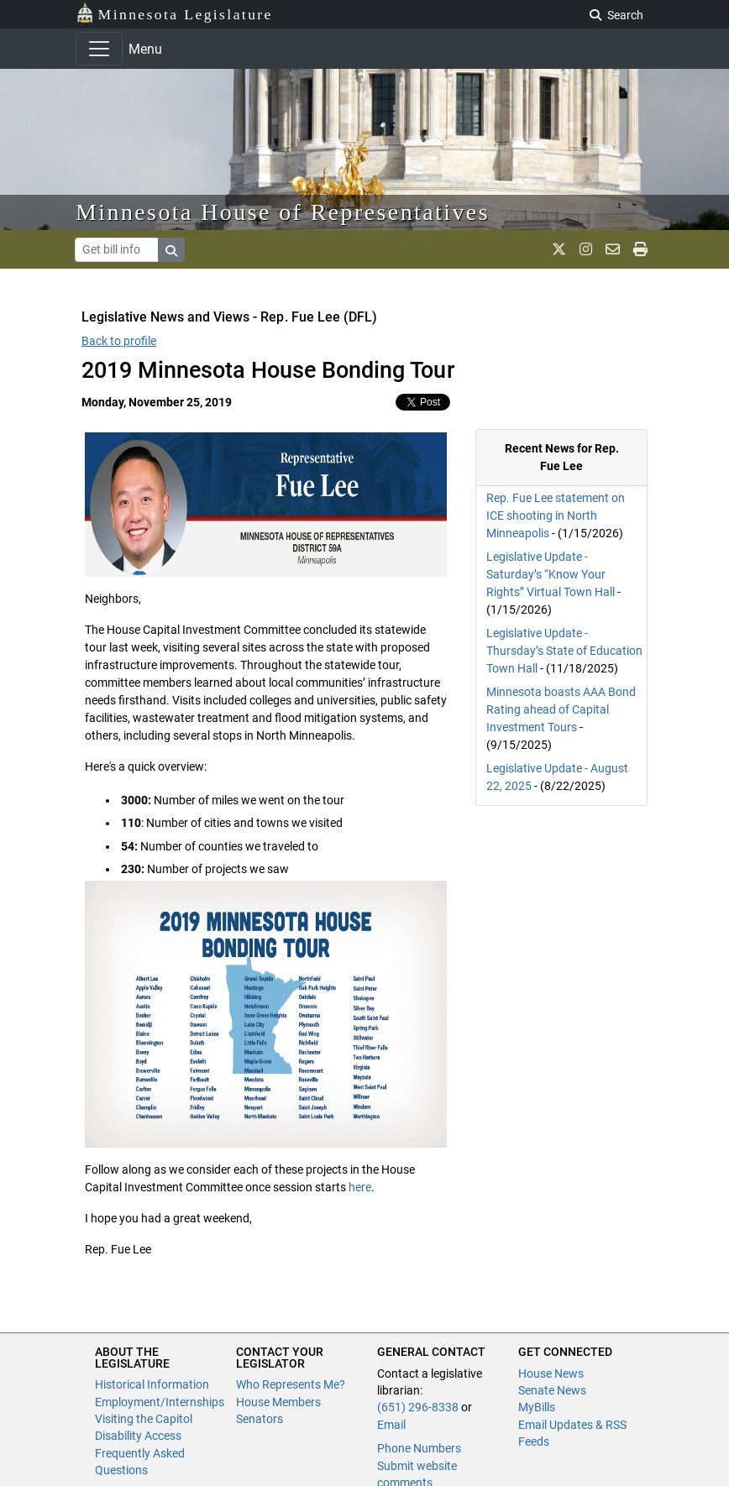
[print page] (640, 249)
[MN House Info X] (559, 249)
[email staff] (613, 249)
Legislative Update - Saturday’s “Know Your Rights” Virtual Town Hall (550, 574)
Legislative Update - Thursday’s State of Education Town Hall (564, 650)
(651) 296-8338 (418, 1407)
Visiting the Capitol (143, 1419)
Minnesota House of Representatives (283, 212)
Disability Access (138, 1435)
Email (391, 1424)
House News (551, 1373)
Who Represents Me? (290, 1384)
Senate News (552, 1390)
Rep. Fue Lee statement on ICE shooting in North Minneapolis (555, 515)
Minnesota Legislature (174, 13)
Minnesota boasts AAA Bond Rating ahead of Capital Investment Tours (561, 709)
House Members (278, 1402)
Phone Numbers (419, 1448)
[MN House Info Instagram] (586, 249)
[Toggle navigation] (99, 48)
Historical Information (152, 1384)
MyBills (536, 1407)
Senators (259, 1419)
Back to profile (118, 341)
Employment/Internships (159, 1402)
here (360, 1187)
